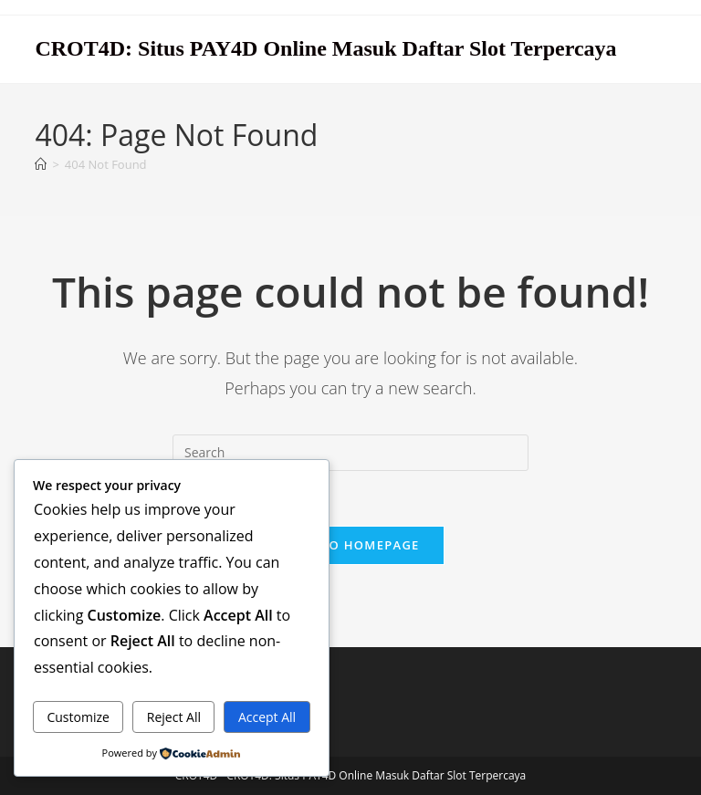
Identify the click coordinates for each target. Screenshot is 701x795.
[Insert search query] (350, 452)
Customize (78, 717)
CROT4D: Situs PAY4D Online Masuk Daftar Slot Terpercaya (325, 48)
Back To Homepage (350, 545)
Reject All (174, 717)
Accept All (267, 717)
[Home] (41, 164)
